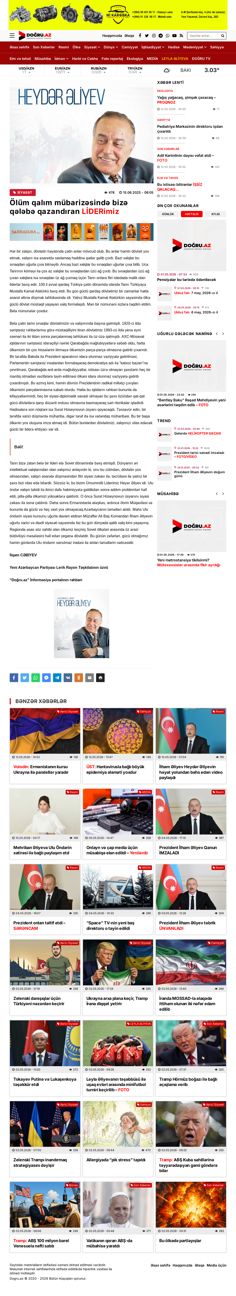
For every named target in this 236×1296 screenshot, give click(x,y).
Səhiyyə (217, 47)
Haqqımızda (182, 1265)
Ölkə (76, 47)
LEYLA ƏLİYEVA (175, 58)
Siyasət (90, 47)
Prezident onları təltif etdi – (39, 925)
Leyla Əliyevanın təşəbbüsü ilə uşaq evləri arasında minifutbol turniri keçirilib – (188, 405)
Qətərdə (197, 433)
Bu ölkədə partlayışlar (180, 1240)
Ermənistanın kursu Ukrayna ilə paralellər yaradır (40, 769)
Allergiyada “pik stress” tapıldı (115, 1159)
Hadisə (174, 47)
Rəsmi (64, 47)
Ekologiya (135, 58)
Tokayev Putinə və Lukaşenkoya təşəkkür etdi (44, 1082)
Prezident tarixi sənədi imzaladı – (199, 454)
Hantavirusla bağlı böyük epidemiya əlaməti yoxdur (115, 769)
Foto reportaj (112, 58)
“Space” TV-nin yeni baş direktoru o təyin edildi (110, 925)
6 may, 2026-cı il (196, 312)
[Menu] (14, 35)
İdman (60, 58)
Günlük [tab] (168, 214)
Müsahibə (43, 58)
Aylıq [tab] (215, 214)
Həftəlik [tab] (192, 214)
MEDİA (152, 58)
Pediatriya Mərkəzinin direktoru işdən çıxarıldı (190, 129)
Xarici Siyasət (67, 711)
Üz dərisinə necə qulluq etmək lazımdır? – (183, 565)
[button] (100, 677)
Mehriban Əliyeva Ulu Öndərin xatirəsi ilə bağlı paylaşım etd (42, 850)
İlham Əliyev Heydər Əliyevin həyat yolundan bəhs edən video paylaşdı (190, 772)
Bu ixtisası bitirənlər (179, 187)
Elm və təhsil (20, 58)
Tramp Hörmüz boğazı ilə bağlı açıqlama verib (188, 1082)
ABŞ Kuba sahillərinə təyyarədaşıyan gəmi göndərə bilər (188, 1165)
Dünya (109, 47)
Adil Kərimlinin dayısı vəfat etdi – (185, 158)
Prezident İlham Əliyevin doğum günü (199, 474)
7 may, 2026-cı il (196, 293)
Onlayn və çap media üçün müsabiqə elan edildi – (117, 850)
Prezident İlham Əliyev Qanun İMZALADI (188, 850)
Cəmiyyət (130, 47)
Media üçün (216, 1265)
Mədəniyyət (193, 47)
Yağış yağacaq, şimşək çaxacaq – (186, 100)
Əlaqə (199, 1265)
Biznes (72, 1185)
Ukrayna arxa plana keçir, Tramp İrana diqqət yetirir (117, 1001)
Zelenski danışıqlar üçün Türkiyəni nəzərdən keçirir (38, 1001)
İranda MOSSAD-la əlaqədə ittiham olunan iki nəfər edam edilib (187, 1004)
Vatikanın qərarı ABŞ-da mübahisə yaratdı (109, 1243)
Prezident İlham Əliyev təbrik (187, 925)
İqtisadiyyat (151, 47)
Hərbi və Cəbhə (85, 58)
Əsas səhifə (19, 47)
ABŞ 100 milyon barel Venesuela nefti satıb (41, 1243)
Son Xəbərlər (44, 47)
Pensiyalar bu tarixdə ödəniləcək (186, 279)
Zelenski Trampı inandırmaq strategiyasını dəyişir (40, 1162)
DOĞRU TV (201, 58)
